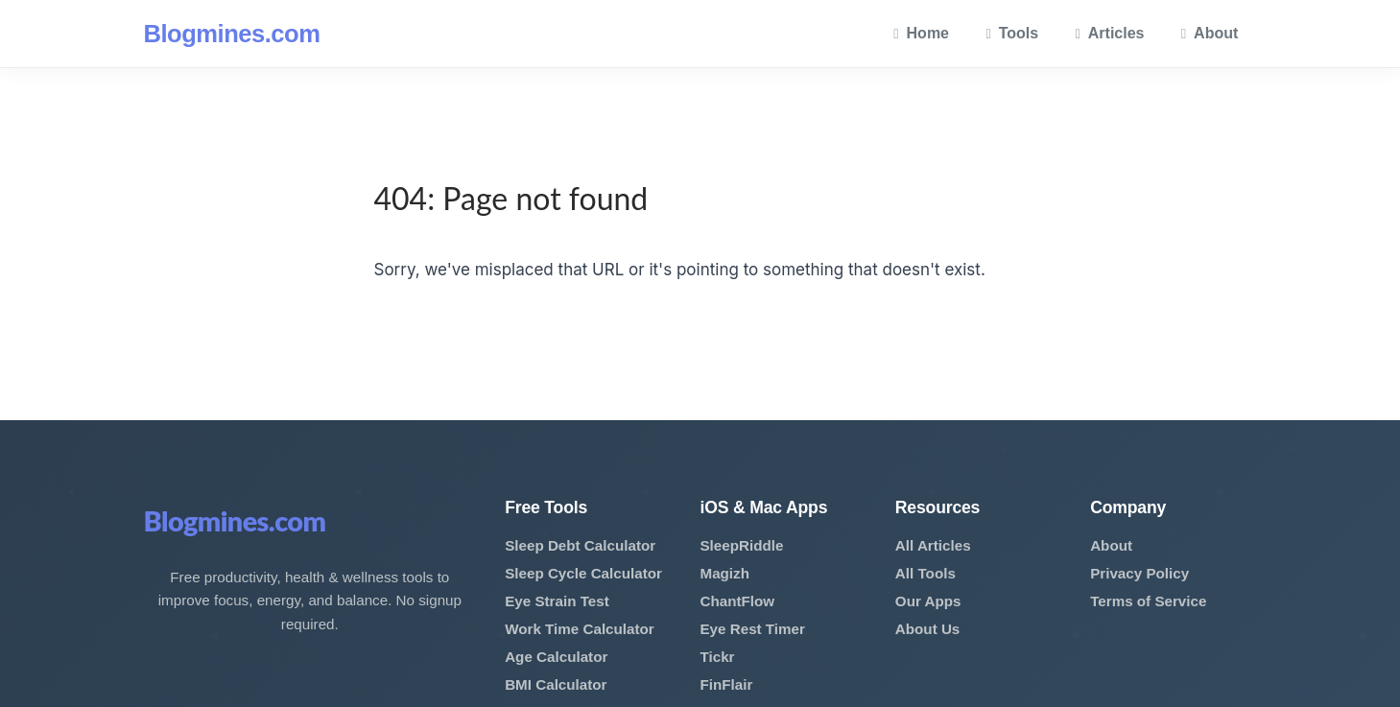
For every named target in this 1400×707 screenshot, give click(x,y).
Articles (1110, 33)
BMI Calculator (555, 684)
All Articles (933, 545)
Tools (1011, 33)
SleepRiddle (741, 545)
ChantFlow (737, 601)
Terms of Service (1148, 601)
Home (921, 33)
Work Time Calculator (579, 629)
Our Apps (928, 601)
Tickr (717, 656)
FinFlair (726, 684)
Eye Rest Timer (752, 629)
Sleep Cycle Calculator (583, 573)
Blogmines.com (232, 33)
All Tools (925, 573)
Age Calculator (556, 656)
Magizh (724, 573)
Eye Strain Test (557, 601)
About (1209, 33)
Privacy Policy (1139, 573)
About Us (928, 629)
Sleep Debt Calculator (580, 545)
